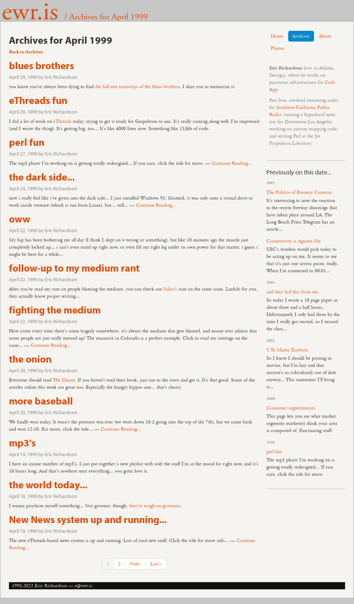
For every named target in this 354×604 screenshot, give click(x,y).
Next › (135, 564)
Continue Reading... (232, 163)
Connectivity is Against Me (293, 241)
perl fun (26, 142)
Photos (277, 48)
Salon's (170, 289)
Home (277, 36)
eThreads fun (38, 100)
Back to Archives (26, 52)
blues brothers (41, 65)
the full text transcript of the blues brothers (137, 86)
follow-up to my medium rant (74, 268)
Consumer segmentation (290, 408)
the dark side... (42, 177)
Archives (301, 36)
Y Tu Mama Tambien (287, 350)
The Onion (64, 380)
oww (19, 218)
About (325, 36)
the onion (30, 359)
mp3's (22, 442)
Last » (156, 564)
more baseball (41, 400)
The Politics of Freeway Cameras (299, 192)
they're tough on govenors (154, 506)
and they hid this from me (292, 292)
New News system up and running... (88, 519)
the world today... (48, 484)
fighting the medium (55, 309)
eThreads (62, 121)
